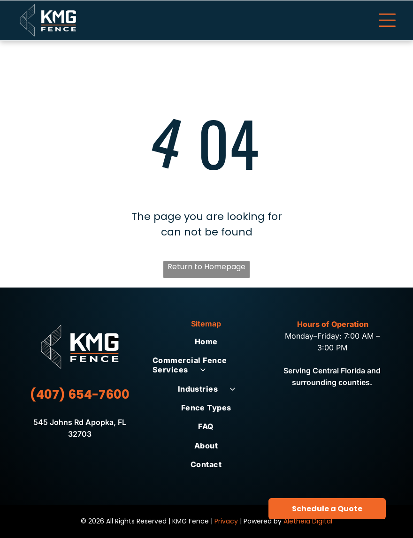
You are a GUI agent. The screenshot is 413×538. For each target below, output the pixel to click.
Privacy (226, 521)
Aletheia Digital (307, 521)
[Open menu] (387, 20)
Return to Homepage (206, 266)
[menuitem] (206, 341)
